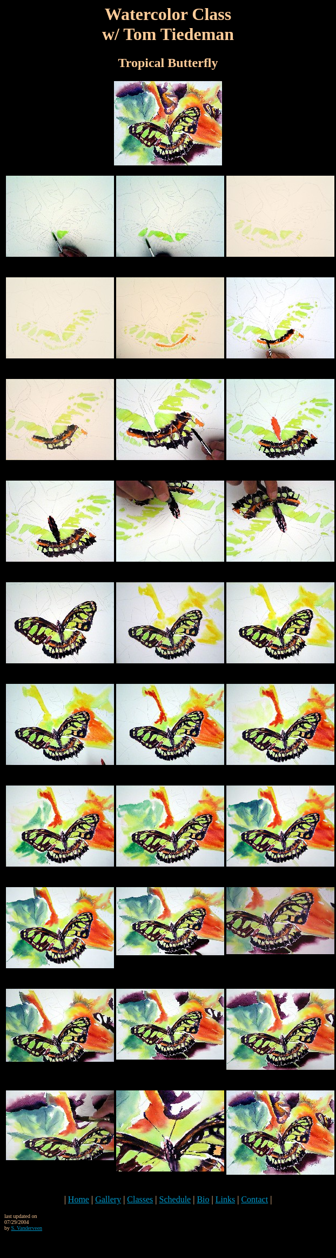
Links (225, 1199)
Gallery (108, 1199)
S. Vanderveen (27, 1228)
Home (78, 1199)
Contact (254, 1199)
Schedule (175, 1199)
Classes (140, 1199)
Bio (203, 1199)
